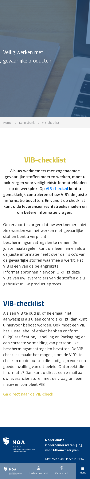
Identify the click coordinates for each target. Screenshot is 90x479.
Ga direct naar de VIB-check (28, 394)
